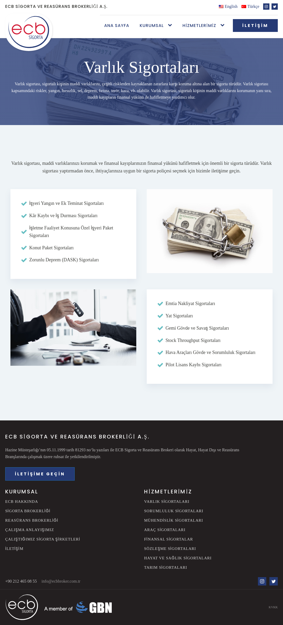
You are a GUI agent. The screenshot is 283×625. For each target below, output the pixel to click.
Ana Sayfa (116, 25)
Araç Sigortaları (164, 529)
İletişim (14, 548)
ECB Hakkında (21, 501)
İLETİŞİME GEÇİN (40, 474)
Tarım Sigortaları (165, 567)
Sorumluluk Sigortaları (173, 511)
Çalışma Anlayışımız (29, 529)
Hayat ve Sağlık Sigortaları (178, 558)
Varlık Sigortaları (166, 501)
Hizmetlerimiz (199, 25)
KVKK (273, 607)
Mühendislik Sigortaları (173, 520)
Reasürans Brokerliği (31, 520)
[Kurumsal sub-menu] (171, 25)
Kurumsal (152, 25)
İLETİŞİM (255, 25)
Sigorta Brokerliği (27, 511)
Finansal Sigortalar (168, 539)
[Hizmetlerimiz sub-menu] (223, 25)
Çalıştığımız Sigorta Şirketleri (42, 539)
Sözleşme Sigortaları (170, 548)
